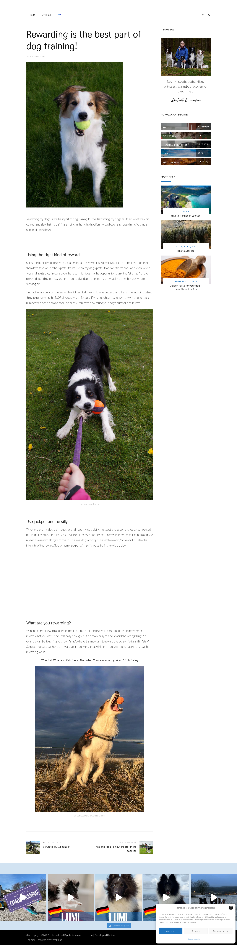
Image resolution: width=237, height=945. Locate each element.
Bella (179, 247)
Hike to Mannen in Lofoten (185, 215)
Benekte (196, 931)
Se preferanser (220, 931)
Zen (193, 247)
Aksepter (170, 931)
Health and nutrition (186, 281)
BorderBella (53, 935)
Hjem (32, 14)
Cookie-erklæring (194, 939)
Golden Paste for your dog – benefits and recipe (186, 287)
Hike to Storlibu (186, 251)
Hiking (185, 211)
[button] (230, 907)
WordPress (56, 939)
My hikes (47, 14)
